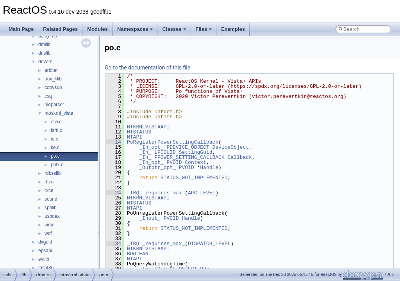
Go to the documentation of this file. (148, 67)
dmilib (44, 44)
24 (113, 192)
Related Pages (60, 29)
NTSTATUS (139, 131)
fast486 (46, 267)
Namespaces (135, 29)
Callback (239, 157)
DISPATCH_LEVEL (209, 243)
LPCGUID (165, 152)
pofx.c (57, 164)
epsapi (45, 250)
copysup (53, 87)
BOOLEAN (137, 253)
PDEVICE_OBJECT (187, 147)
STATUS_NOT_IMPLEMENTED (194, 177)
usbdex (52, 216)
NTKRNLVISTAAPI (148, 126)
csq (48, 96)
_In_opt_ (151, 147)
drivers (45, 61)
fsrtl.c (56, 130)
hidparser (54, 104)
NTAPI (134, 136)
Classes (174, 29)
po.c (55, 156)
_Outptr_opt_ (157, 167)
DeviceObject (230, 147)
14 (113, 142)
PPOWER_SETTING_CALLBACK (189, 157)
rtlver (50, 182)
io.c (54, 139)
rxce (49, 190)
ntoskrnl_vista (59, 113)
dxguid (45, 242)
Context (195, 162)
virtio (49, 225)
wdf (48, 233)
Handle (209, 167)
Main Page (21, 29)
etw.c (56, 121)
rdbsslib (53, 173)
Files (204, 29)
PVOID (174, 162)
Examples (233, 29)
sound (51, 199)
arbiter (51, 70)
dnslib (44, 53)
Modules (97, 29)
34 (113, 243)
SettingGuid (195, 152)
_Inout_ (150, 218)
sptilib (51, 207)
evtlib (43, 259)
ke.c (55, 147)
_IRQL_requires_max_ (156, 192)
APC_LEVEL (201, 192)
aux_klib (53, 79)
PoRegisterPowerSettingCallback (172, 142)
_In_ (145, 152)
